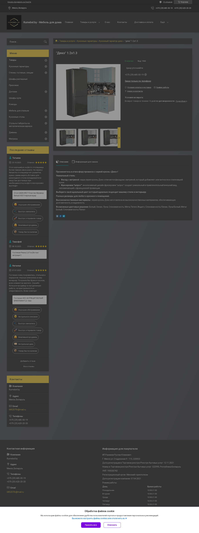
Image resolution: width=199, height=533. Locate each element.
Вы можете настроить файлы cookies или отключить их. (98, 518)
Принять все (91, 525)
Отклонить (112, 525)
